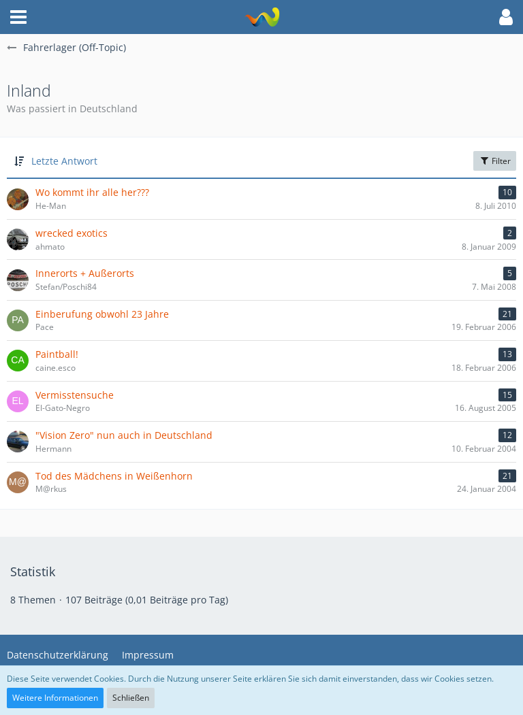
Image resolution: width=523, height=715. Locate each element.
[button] (18, 17)
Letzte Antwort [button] (64, 160)
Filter (495, 161)
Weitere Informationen (55, 697)
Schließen (130, 697)
